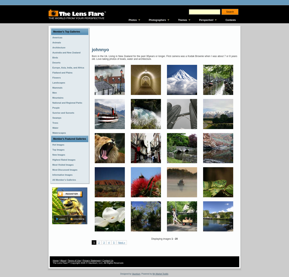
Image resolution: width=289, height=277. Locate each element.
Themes (182, 20)
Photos (133, 20)
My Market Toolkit (160, 274)
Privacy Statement (92, 260)
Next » (121, 242)
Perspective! (206, 20)
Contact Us (107, 260)
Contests (231, 20)
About (63, 260)
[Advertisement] (165, 36)
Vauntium (136, 274)
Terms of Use (74, 260)
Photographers (157, 20)
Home (56, 260)
